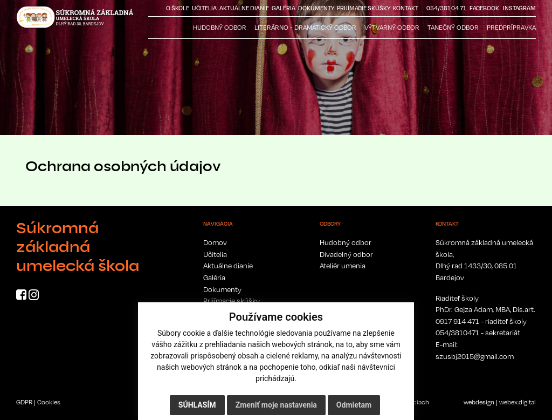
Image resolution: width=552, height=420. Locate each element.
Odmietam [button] (353, 405)
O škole (177, 8)
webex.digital (517, 402)
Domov (215, 242)
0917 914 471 (457, 321)
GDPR (24, 402)
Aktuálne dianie (244, 8)
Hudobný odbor (345, 242)
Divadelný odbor (346, 254)
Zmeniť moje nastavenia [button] (276, 405)
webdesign (479, 402)
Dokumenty (316, 8)
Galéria (283, 8)
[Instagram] (34, 296)
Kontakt (405, 8)
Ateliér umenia (342, 265)
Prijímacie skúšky (363, 8)
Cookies (48, 402)
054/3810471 (457, 332)
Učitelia (204, 8)
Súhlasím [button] (197, 405)
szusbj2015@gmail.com (475, 356)
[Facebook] (21, 296)
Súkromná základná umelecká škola (77, 247)
